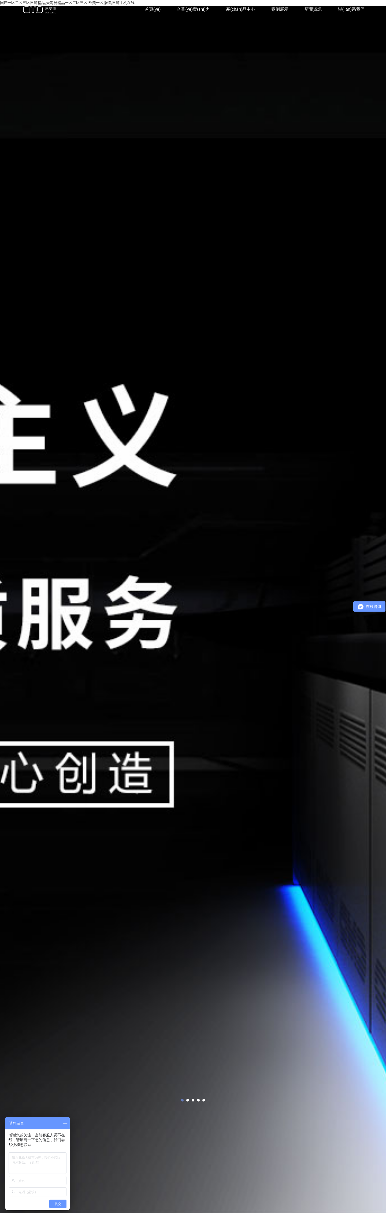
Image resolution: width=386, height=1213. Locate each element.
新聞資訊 (313, 9)
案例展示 (279, 9)
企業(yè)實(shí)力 (193, 9)
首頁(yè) (153, 9)
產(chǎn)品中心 (240, 9)
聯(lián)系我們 (351, 9)
